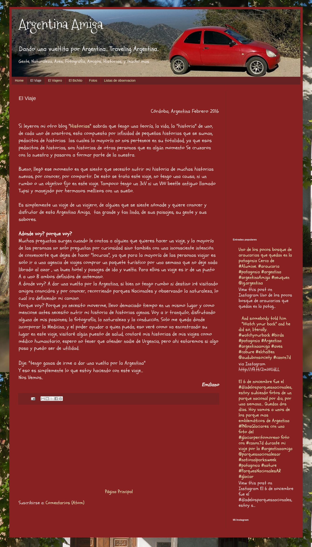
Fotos (93, 80)
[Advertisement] (119, 446)
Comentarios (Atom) (65, 503)
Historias (80, 126)
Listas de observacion (120, 80)
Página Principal (119, 491)
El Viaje (35, 80)
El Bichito (75, 80)
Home (19, 80)
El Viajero (55, 80)
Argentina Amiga (61, 24)
